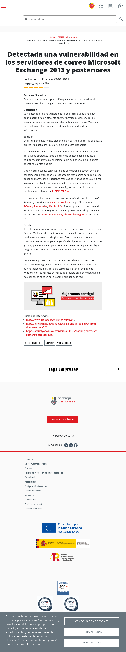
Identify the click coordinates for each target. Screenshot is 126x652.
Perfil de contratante (34, 504)
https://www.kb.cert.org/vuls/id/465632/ (49, 319)
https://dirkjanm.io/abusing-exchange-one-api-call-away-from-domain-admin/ (61, 325)
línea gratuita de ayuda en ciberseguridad (65, 214)
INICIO (52, 37)
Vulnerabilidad (64, 342)
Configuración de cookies (36, 486)
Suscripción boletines (63, 419)
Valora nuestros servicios (36, 463)
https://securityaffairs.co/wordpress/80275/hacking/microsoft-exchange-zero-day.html (61, 332)
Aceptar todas (92, 642)
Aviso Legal (30, 477)
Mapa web (29, 495)
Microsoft (49, 342)
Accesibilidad (30, 481)
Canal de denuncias (33, 508)
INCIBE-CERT (59, 191)
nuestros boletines (59, 202)
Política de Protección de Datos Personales (44, 472)
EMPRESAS (63, 37)
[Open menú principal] (3, 5)
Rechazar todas (92, 631)
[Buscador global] (70, 19)
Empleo (28, 468)
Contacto (29, 459)
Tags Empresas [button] (63, 369)
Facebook (54, 206)
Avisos (74, 37)
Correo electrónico (33, 342)
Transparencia (31, 499)
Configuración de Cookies (91, 621)
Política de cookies (33, 490)
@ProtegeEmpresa (34, 206)
